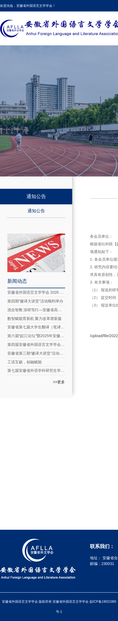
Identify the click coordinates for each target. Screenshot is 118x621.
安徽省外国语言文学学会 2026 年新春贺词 (36, 292)
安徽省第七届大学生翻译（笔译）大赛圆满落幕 (36, 327)
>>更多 (59, 382)
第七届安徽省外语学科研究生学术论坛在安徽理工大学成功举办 (36, 370)
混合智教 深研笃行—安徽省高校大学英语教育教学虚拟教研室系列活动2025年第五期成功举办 (36, 310)
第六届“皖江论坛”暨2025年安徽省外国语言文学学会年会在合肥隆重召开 (36, 336)
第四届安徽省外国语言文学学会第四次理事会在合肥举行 (36, 344)
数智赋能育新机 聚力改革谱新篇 (34, 318)
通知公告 (36, 210)
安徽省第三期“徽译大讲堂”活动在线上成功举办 (36, 353)
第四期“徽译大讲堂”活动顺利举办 (35, 301)
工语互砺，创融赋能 (24, 362)
